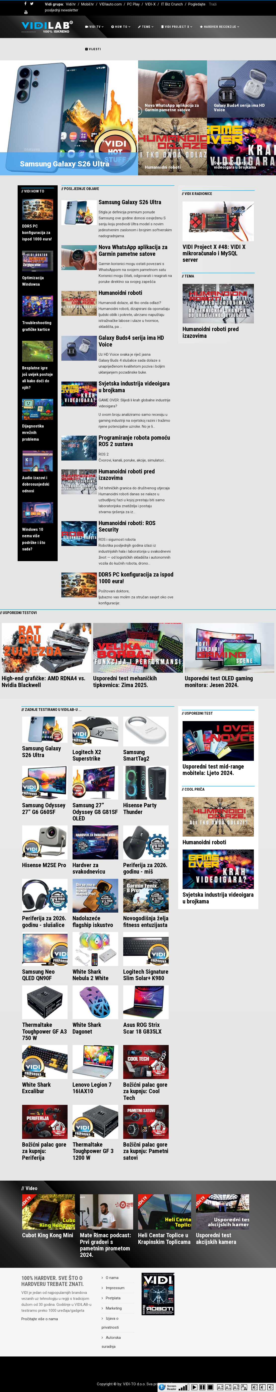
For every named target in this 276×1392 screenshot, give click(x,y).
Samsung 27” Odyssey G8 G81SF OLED (95, 812)
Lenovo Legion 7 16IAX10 (92, 1088)
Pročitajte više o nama (39, 1319)
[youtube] (26, 12)
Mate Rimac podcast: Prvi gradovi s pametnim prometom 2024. (105, 1245)
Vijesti (93, 49)
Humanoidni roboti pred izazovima (127, 474)
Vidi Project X (175, 27)
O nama (111, 1278)
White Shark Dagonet (87, 1028)
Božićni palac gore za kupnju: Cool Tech (145, 1091)
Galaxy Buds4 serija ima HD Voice (239, 107)
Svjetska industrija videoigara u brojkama (235, 165)
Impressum (114, 1288)
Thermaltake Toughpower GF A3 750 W (44, 1031)
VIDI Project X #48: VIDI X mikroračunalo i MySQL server (214, 253)
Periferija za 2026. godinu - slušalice (44, 921)
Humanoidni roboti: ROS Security (127, 526)
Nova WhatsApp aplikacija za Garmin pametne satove (172, 107)
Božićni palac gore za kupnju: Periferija (44, 1151)
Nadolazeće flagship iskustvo (93, 921)
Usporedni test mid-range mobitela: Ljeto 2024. (213, 769)
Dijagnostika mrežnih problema (33, 433)
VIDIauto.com (110, 4)
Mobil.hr (87, 4)
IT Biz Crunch (172, 4)
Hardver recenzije (218, 27)
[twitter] (32, 3)
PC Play (133, 4)
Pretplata (112, 1298)
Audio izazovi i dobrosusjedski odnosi (35, 484)
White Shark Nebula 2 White (91, 975)
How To (119, 27)
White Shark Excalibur (36, 1088)
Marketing (113, 1308)
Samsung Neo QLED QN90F (38, 975)
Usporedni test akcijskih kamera (216, 1238)
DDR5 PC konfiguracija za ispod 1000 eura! (37, 233)
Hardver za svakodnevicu (89, 868)
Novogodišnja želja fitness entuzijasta (145, 921)
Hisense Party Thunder (140, 808)
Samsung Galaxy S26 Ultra (64, 163)
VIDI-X (151, 4)
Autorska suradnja (111, 1342)
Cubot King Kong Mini (47, 1235)
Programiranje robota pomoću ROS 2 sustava (134, 441)
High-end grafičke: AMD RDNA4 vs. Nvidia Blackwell (43, 681)
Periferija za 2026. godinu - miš (145, 868)
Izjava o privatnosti (110, 1323)
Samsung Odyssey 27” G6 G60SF (44, 808)
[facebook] (25, 3)
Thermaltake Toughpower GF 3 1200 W (93, 1151)
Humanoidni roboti (163, 167)
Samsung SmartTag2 (136, 755)
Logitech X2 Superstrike (87, 755)
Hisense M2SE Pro (44, 865)
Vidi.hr (71, 4)
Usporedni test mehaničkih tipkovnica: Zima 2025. (125, 681)
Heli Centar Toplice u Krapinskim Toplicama (164, 1238)
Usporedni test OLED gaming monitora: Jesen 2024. (219, 681)
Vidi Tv (93, 27)
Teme (144, 27)
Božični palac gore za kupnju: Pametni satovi (145, 1151)
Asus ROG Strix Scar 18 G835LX (142, 1028)
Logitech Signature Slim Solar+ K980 (145, 975)
